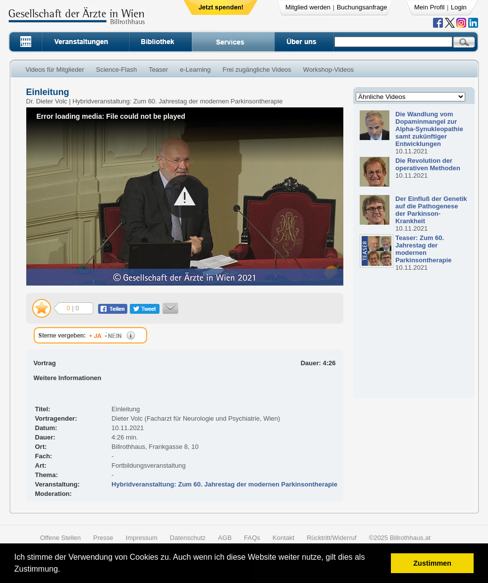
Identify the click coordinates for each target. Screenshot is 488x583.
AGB (224, 537)
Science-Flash (116, 69)
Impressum (142, 537)
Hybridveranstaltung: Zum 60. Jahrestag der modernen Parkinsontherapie (224, 484)
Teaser (158, 69)
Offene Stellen (60, 537)
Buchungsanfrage (362, 7)
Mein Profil (429, 7)
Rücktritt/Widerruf (331, 537)
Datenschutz (188, 537)
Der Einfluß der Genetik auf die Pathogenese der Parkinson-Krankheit (431, 210)
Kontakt (283, 537)
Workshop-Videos (328, 69)
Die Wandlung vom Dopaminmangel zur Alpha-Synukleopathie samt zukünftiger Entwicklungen (429, 128)
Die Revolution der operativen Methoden (427, 164)
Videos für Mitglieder (55, 69)
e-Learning (195, 69)
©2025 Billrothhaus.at (400, 537)
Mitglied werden (307, 7)
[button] (63, 570)
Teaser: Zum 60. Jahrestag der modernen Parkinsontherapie (423, 249)
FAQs (252, 537)
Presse (103, 537)
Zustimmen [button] (432, 563)
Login (459, 7)
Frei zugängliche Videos (256, 69)
